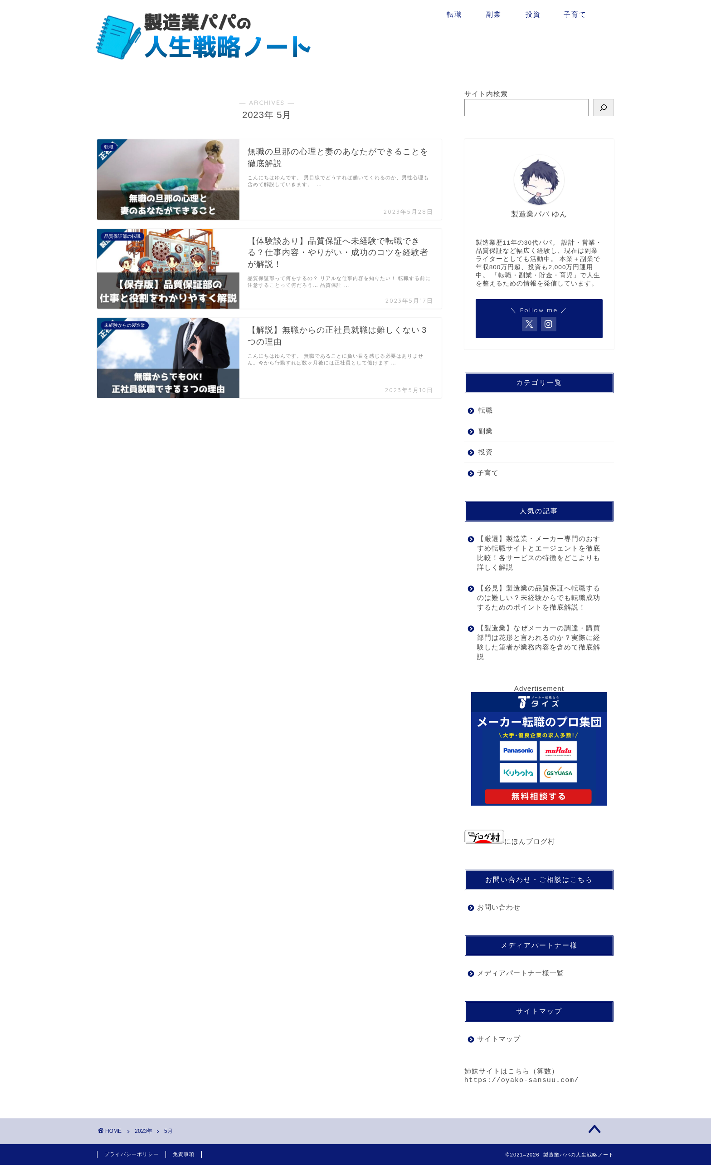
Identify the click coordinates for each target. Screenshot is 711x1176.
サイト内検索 (486, 94)
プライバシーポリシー (131, 1165)
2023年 (143, 1142)
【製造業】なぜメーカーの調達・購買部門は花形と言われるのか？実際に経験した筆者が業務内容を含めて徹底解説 (535, 652)
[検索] (603, 107)
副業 (494, 14)
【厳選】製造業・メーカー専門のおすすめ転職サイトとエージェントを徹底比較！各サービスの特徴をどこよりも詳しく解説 (535, 553)
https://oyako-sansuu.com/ (521, 1090)
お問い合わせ (499, 916)
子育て (575, 14)
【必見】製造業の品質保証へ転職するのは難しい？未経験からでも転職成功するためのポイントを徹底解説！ (535, 602)
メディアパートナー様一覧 (520, 982)
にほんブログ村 (509, 851)
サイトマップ (499, 1048)
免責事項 (184, 1165)
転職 (454, 14)
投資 (533, 14)
